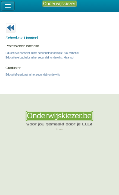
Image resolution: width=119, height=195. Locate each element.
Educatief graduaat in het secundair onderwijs (32, 74)
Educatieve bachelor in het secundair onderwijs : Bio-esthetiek (42, 52)
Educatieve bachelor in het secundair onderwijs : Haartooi (39, 57)
